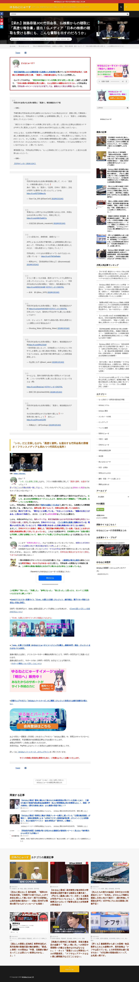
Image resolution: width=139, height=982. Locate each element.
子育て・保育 (103, 439)
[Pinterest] (1, 20)
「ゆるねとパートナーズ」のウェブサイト (33, 752)
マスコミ (14, 938)
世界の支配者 (22, 938)
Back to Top (70, 969)
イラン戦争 (101, 888)
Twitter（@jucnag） (20, 473)
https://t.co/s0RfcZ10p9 (37, 345)
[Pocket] (1, 23)
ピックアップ (103, 422)
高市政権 (30, 888)
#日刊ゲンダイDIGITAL (55, 287)
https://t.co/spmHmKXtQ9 (39, 309)
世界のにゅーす (104, 433)
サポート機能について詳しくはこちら (26, 663)
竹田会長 (63, 39)
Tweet (17, 53)
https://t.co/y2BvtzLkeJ (35, 387)
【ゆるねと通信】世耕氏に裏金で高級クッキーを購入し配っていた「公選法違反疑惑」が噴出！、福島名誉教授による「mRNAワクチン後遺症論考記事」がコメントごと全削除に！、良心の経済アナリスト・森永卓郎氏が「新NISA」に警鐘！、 (55, 818)
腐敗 (68, 39)
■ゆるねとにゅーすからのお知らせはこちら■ (69, 2)
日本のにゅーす (26, 39)
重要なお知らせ (104, 484)
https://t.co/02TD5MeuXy (36, 193)
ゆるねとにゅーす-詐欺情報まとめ (111, 530)
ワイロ (37, 39)
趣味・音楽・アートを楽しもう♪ (110, 479)
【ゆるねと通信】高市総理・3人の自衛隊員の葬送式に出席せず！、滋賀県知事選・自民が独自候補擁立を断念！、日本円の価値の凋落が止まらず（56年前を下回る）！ (118, 254)
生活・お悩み (103, 467)
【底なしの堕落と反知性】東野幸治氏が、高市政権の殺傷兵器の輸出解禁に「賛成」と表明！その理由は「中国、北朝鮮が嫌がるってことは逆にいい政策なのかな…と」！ (29, 950)
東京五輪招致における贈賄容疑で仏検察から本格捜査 (35, 72)
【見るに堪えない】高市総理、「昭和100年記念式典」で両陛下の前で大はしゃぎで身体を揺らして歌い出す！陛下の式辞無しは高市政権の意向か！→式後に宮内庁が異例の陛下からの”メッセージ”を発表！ (117, 158)
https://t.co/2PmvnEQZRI (36, 420)
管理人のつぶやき (105, 473)
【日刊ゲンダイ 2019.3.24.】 (25, 164)
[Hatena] (1, 26)
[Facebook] (1, 13)
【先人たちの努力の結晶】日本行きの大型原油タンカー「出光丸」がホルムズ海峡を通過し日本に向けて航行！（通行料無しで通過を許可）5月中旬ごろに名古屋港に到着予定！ (110, 898)
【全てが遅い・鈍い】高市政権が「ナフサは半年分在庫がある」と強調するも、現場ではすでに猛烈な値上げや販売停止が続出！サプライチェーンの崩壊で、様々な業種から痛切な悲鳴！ (114, 366)
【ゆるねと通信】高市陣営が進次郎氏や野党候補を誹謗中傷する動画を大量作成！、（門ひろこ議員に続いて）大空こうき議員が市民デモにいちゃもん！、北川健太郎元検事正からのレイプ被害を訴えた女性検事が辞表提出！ (117, 176)
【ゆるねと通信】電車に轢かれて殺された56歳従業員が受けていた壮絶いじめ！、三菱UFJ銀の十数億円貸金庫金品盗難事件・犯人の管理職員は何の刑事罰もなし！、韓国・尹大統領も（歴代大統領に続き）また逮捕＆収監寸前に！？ (55, 802)
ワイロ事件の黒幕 (65, 522)
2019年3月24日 (57, 199)
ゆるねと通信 (103, 411)
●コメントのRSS (101, 518)
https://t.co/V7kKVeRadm (50, 256)
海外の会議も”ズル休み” (50, 505)
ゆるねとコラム (104, 405)
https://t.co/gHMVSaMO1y (37, 218)
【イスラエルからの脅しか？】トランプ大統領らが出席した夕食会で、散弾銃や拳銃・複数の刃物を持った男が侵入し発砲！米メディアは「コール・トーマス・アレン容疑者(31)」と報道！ (114, 381)
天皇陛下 (14, 888)
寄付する (50, 578)
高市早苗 (36, 888)
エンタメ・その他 (105, 416)
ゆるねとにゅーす (106, 119)
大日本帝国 (112, 938)
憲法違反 (69, 938)
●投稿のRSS (100, 515)
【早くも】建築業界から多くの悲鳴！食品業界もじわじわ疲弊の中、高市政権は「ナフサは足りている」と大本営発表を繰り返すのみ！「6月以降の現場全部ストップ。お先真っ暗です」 (110, 950)
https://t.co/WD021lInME (36, 287)
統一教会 (20, 888)
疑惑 (58, 39)
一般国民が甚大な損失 (70, 560)
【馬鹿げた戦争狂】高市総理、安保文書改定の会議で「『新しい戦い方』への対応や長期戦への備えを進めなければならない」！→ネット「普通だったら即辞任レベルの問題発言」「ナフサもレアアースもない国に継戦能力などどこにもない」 (69, 949)
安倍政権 (42, 39)
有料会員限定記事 (105, 450)
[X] (1, 17)
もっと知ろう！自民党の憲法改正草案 (111, 399)
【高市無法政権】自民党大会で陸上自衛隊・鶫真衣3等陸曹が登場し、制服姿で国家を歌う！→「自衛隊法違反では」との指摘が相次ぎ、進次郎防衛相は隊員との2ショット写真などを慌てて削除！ (114, 333)
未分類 (101, 456)
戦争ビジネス (77, 938)
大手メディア (37, 938)
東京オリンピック (51, 39)
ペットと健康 (103, 428)
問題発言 (29, 938)
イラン (95, 888)
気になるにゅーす (105, 462)
